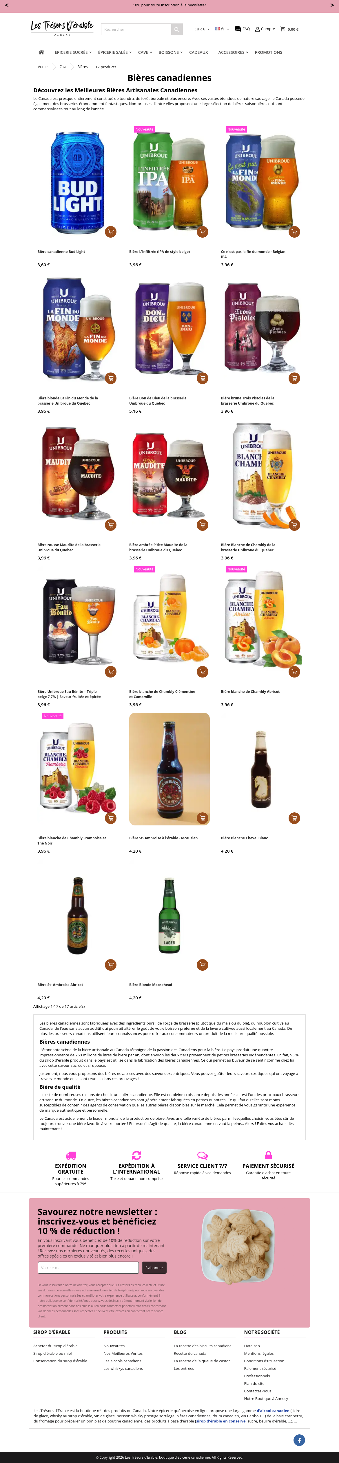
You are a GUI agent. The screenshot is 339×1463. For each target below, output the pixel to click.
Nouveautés (114, 1345)
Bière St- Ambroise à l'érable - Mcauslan (163, 838)
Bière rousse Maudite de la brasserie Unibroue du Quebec (69, 547)
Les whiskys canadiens (123, 1368)
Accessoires (231, 52)
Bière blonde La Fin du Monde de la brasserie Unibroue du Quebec (67, 401)
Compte (264, 29)
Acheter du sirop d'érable (55, 1345)
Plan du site (254, 1383)
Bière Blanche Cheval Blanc (244, 838)
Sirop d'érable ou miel (52, 1353)
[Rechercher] (142, 29)
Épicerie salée (113, 52)
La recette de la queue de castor (202, 1360)
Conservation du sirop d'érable (60, 1360)
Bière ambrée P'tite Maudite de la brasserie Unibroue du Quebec (158, 547)
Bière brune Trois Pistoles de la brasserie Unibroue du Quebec (247, 401)
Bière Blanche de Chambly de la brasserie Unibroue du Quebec (248, 547)
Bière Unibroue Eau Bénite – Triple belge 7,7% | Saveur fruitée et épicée (69, 694)
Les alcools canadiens (122, 1360)
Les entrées (184, 1368)
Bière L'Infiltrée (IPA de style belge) (159, 251)
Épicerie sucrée (71, 52)
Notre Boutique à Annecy (266, 1398)
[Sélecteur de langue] (222, 29)
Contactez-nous (257, 1391)
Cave (143, 52)
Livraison (252, 1345)
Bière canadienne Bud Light (61, 251)
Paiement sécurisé (260, 1368)
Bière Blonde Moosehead (150, 984)
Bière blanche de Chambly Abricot (250, 691)
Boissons (169, 52)
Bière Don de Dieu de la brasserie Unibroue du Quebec (158, 401)
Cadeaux (198, 52)
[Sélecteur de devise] (202, 29)
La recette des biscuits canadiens (203, 1345)
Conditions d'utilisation (264, 1360)
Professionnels (257, 1375)
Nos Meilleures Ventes (123, 1353)
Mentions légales (259, 1353)
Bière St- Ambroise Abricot (60, 984)
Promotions (268, 52)
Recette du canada (190, 1353)
